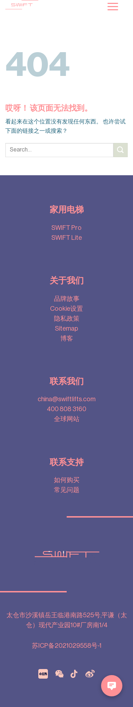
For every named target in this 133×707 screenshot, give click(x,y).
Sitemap (66, 328)
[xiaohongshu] (43, 673)
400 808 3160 (66, 409)
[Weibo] (90, 673)
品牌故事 (66, 298)
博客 (66, 338)
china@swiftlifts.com (66, 399)
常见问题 (66, 490)
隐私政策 (66, 318)
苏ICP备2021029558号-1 (66, 645)
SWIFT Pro (66, 228)
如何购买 (66, 480)
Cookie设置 (66, 308)
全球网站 (66, 419)
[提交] (120, 150)
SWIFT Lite (66, 237)
